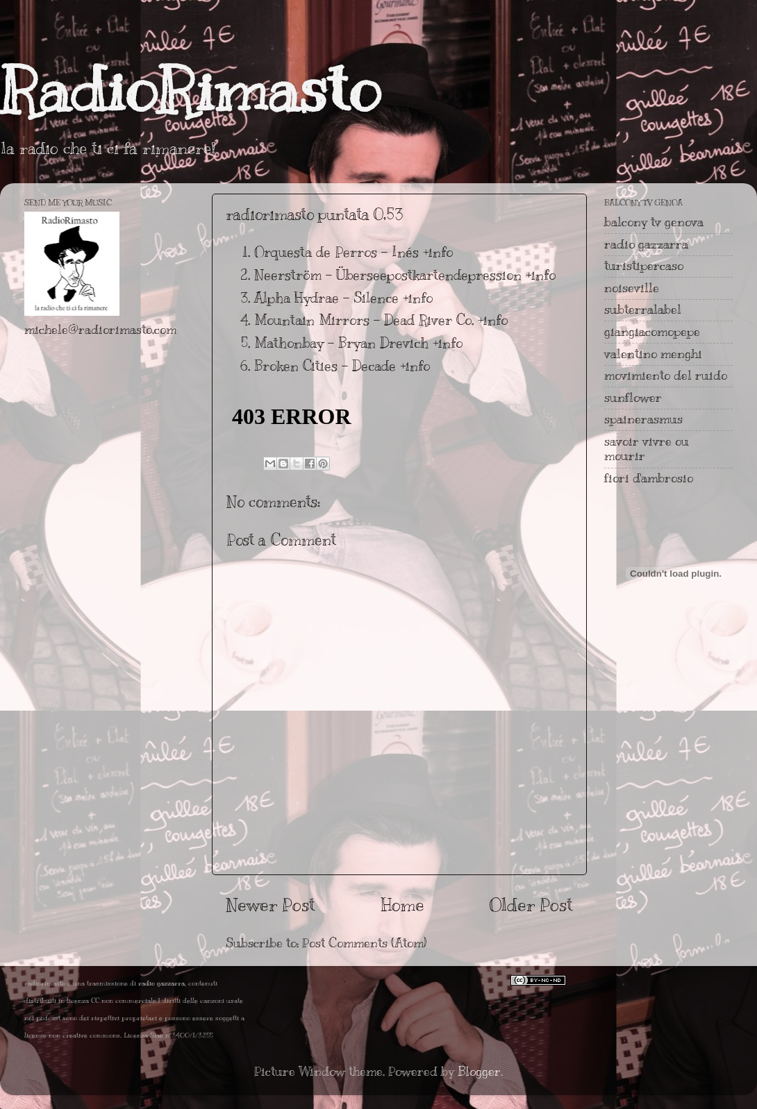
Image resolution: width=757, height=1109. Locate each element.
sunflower (633, 397)
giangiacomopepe (652, 331)
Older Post (531, 904)
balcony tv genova (654, 222)
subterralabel (642, 309)
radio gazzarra (646, 244)
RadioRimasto (190, 89)
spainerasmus (643, 419)
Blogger (479, 1071)
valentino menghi (653, 354)
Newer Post (270, 904)
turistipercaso (643, 265)
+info (438, 252)
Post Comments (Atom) (364, 943)
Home (402, 904)
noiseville (631, 288)
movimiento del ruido (665, 375)
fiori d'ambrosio (648, 478)
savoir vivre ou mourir (646, 449)
